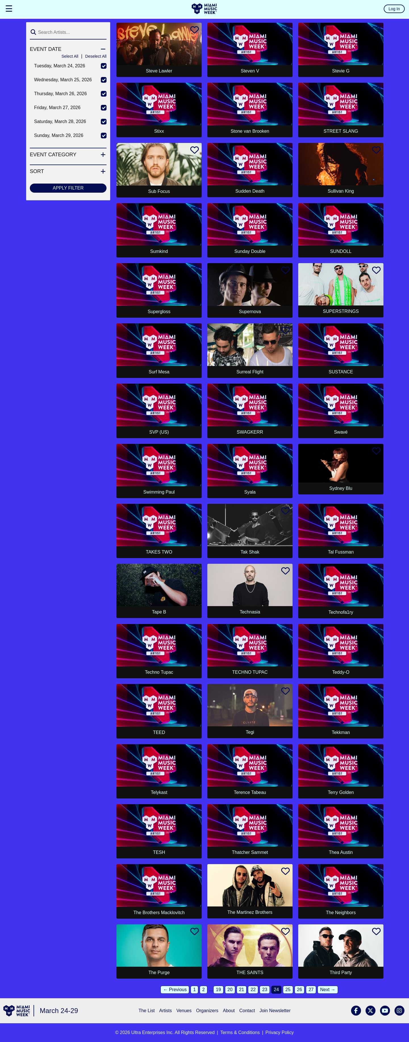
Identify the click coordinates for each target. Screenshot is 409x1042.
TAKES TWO (159, 552)
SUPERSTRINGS (341, 311)
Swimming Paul (159, 492)
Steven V (250, 70)
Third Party (341, 972)
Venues (183, 1010)
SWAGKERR (250, 432)
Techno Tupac (159, 672)
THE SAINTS (250, 972)
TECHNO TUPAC (250, 672)
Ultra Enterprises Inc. (152, 1032)
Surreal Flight (249, 371)
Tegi (250, 732)
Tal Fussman (341, 552)
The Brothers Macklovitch (159, 912)
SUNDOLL (341, 251)
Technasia (250, 612)
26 (299, 989)
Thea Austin (341, 852)
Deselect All (96, 56)
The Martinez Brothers (250, 912)
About (229, 1010)
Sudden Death (249, 191)
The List (147, 1010)
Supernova (250, 311)
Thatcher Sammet (250, 852)
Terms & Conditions (240, 1032)
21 (241, 989)
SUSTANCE (341, 371)
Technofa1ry (340, 612)
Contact (247, 1010)
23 (264, 989)
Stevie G (340, 70)
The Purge (159, 972)
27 (311, 989)
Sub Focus (159, 191)
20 (230, 989)
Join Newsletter (275, 1010)
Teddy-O (340, 672)
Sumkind (159, 251)
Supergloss (159, 311)
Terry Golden (341, 792)
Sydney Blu (340, 488)
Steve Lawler (159, 70)
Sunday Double (249, 251)
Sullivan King (341, 191)
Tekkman (341, 732)
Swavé (341, 432)
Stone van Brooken (250, 131)
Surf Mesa (159, 371)
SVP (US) (159, 432)
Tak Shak (250, 552)
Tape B (159, 612)
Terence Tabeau (250, 792)
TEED (159, 732)
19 (218, 989)
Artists (165, 1010)
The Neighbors (341, 912)
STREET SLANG (341, 131)
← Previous (175, 989)
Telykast (159, 792)
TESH (159, 852)
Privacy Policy (280, 1032)
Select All (69, 56)
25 (288, 989)
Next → (327, 989)
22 (253, 989)
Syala (250, 492)
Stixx (159, 131)
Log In (394, 9)
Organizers (207, 1010)
